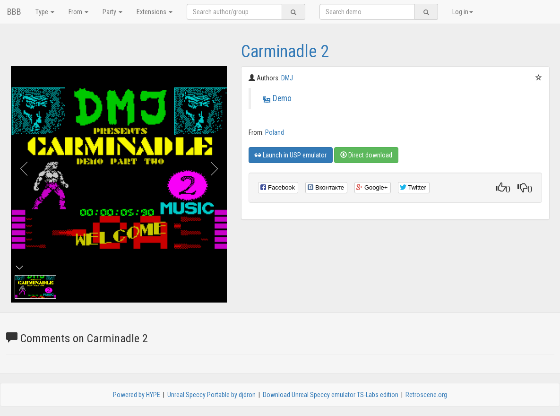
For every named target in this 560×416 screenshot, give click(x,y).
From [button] (78, 12)
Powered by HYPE (136, 395)
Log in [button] (462, 12)
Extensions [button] (154, 12)
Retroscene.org (426, 395)
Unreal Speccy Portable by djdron (211, 395)
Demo (282, 98)
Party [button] (112, 12)
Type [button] (44, 12)
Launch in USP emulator (291, 155)
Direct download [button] (366, 155)
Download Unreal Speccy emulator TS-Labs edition (330, 395)
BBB (14, 12)
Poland (274, 132)
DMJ (287, 78)
